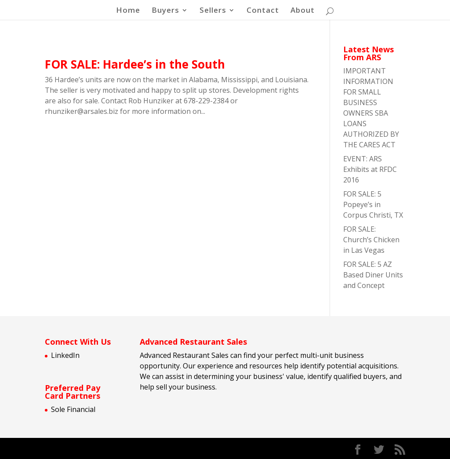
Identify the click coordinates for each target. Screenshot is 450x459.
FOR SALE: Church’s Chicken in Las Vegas (371, 239)
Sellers (213, 11)
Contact (263, 11)
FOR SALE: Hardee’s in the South (135, 64)
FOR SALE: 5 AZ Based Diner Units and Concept (373, 274)
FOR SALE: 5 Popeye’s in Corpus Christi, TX (373, 204)
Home (128, 11)
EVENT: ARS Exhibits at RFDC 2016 (370, 169)
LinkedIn (65, 355)
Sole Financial (73, 409)
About (302, 11)
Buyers (165, 11)
